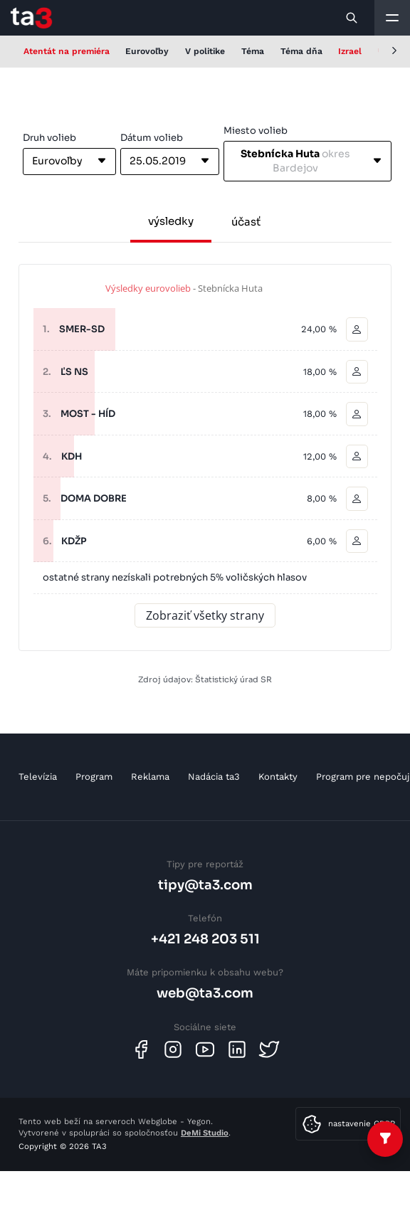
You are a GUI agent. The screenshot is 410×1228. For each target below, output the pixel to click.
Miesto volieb (256, 131)
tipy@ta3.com (205, 885)
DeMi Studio (204, 1133)
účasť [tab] (246, 221)
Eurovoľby (147, 51)
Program (93, 776)
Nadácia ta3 (214, 776)
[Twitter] (269, 1049)
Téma (252, 51)
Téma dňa (301, 51)
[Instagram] (173, 1049)
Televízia (38, 776)
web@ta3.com (205, 993)
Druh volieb (49, 138)
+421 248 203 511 (205, 939)
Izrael (350, 51)
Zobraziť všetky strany (205, 615)
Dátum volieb (151, 138)
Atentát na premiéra (66, 51)
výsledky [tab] (171, 221)
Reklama (150, 776)
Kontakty (278, 776)
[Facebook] (141, 1049)
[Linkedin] (237, 1049)
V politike (205, 51)
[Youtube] (205, 1049)
